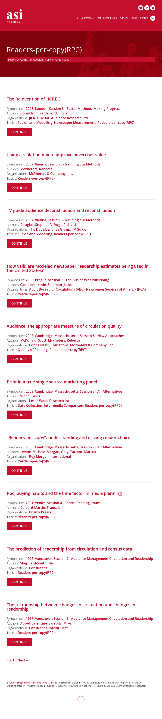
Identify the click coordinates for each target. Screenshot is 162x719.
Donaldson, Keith (34, 113)
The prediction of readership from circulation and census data (69, 549)
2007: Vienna (36, 164)
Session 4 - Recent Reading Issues (73, 503)
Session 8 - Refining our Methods (74, 164)
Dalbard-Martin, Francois (40, 507)
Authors (124, 18)
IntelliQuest (58, 628)
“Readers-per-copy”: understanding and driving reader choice (69, 437)
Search (152, 18)
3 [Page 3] (13, 660)
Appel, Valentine (33, 623)
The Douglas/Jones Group (49, 229)
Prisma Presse (40, 512)
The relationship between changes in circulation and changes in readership (71, 607)
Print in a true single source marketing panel (52, 382)
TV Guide (79, 229)
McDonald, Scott (33, 340)
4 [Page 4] (16, 660)
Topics (134, 18)
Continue (19, 132)
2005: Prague (36, 280)
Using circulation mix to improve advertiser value (56, 155)
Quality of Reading (33, 349)
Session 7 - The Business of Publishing (78, 280)
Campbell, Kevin (33, 284)
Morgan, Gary (58, 452)
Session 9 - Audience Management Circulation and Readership (103, 558)
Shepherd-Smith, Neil (37, 563)
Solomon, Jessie (60, 284)
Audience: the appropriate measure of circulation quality (64, 326)
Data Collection (30, 405)
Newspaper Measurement (75, 122)
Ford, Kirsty (59, 113)
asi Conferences (85, 18)
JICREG (34, 118)
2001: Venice (36, 503)
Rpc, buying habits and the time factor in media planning (64, 493)
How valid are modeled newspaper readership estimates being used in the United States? (78, 268)
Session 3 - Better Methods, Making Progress (84, 108)
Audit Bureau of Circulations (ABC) (56, 289)
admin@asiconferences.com (131, 685)
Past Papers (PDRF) (107, 18)
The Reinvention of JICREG (33, 99)
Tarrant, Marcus (83, 452)
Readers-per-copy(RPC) (115, 122)
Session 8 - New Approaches (102, 336)
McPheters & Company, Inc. (51, 173)
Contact (144, 18)
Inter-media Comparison (63, 405)
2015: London (36, 108)
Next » (22, 660)
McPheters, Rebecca (36, 169)
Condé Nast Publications (49, 345)
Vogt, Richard (65, 224)
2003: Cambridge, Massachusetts (52, 336)
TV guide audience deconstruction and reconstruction (61, 210)
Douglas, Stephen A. (36, 224)
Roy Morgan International (50, 456)
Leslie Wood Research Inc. (49, 400)
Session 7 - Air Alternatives (101, 391)
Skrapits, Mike (60, 623)
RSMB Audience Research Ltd (64, 118)
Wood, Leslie (30, 396)
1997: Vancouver (39, 558)
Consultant (38, 568)
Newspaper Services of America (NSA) (116, 289)
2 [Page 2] (10, 660)
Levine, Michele (32, 452)
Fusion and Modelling (35, 122)
